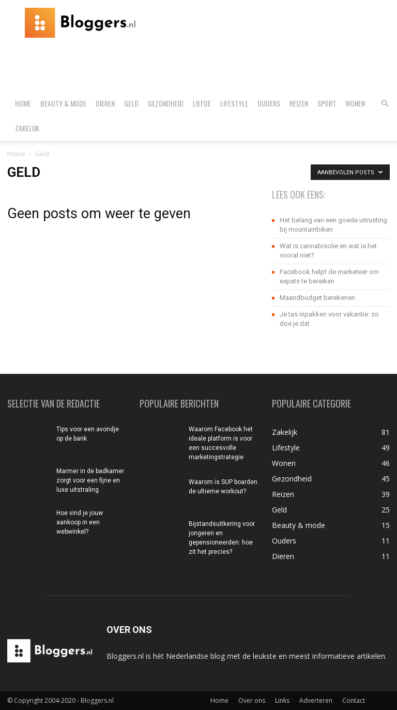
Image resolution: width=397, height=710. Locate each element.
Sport (326, 103)
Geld (131, 103)
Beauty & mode (63, 103)
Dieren (105, 103)
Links (282, 700)
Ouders (268, 103)
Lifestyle (234, 103)
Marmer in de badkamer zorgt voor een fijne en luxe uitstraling (90, 480)
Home (23, 103)
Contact (353, 700)
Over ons (251, 700)
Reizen (298, 103)
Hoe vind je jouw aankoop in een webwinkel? (79, 522)
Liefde (202, 103)
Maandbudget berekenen (317, 297)
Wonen (355, 103)
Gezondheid (166, 103)
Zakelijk (27, 128)
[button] (384, 104)
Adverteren (315, 700)
